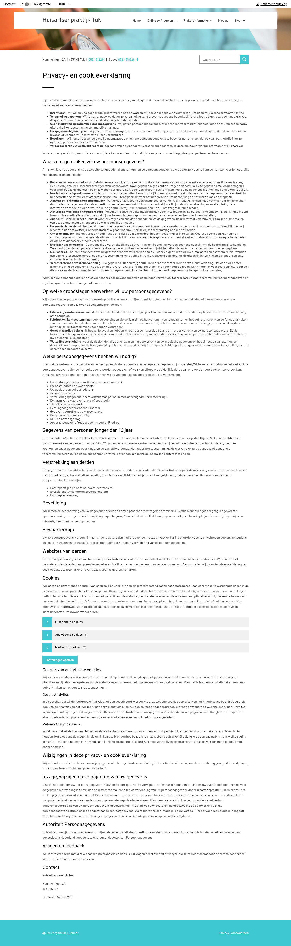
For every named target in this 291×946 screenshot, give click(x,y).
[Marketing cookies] (84, 647)
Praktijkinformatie (195, 20)
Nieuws (223, 20)
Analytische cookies (69, 635)
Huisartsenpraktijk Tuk (71, 20)
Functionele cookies (69, 622)
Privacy (224, 933)
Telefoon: (48, 897)
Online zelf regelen (160, 20)
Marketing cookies (68, 648)
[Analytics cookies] (86, 635)
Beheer (74, 933)
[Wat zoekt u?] (219, 59)
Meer (238, 20)
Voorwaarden (240, 933)
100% (62, 4)
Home (137, 20)
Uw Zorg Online (56, 933)
